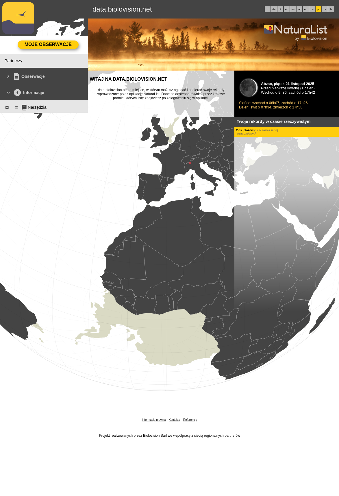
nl (299, 9)
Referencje (190, 419)
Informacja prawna (154, 419)
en (286, 9)
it (280, 9)
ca (312, 9)
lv (331, 9)
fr (267, 9)
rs (325, 9)
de (274, 9)
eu (305, 9)
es (293, 9)
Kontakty (174, 419)
